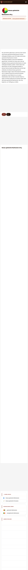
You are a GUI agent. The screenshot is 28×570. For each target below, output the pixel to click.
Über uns (9, 538)
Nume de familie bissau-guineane (14, 403)
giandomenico (8, 183)
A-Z (4, 114)
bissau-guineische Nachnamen (18, 18)
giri (5, 305)
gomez (6, 284)
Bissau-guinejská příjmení (12, 391)
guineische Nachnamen (12, 355)
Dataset (10, 540)
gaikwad (7, 179)
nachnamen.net (14, 533)
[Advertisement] (14, 35)
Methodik (3, 538)
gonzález (7, 235)
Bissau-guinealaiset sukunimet (13, 397)
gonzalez (7, 291)
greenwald (7, 197)
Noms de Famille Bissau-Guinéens (14, 373)
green (6, 242)
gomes (6, 151)
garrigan (7, 204)
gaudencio (7, 190)
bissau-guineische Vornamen (12, 345)
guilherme (7, 287)
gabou (6, 273)
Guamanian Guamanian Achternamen (15, 388)
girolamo (7, 294)
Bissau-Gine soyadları (11, 409)
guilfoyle (7, 301)
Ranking (16, 538)
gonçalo (6, 256)
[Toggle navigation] (25, 2)
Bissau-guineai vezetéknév (12, 400)
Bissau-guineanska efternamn (13, 406)
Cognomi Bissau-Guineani (12, 376)
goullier (6, 239)
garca (6, 277)
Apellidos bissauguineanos (12, 367)
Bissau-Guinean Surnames (12, 370)
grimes (6, 270)
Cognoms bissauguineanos (12, 379)
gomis (6, 165)
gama (6, 169)
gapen (6, 193)
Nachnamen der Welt (7, 18)
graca (6, 176)
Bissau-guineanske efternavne (13, 394)
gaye (6, 218)
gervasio (7, 263)
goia (6, 162)
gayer (6, 232)
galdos (6, 207)
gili (5, 200)
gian (6, 280)
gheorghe (7, 225)
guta (6, 249)
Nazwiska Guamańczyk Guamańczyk (14, 385)
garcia (6, 172)
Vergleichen (23, 538)
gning (6, 211)
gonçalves (7, 155)
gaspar (6, 259)
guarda (6, 298)
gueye (6, 158)
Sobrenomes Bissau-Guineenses (14, 382)
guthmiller (7, 228)
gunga (6, 266)
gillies (6, 245)
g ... (8, 114)
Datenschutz (17, 540)
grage (6, 214)
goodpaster (7, 252)
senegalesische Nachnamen (13, 357)
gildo (6, 186)
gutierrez (7, 221)
